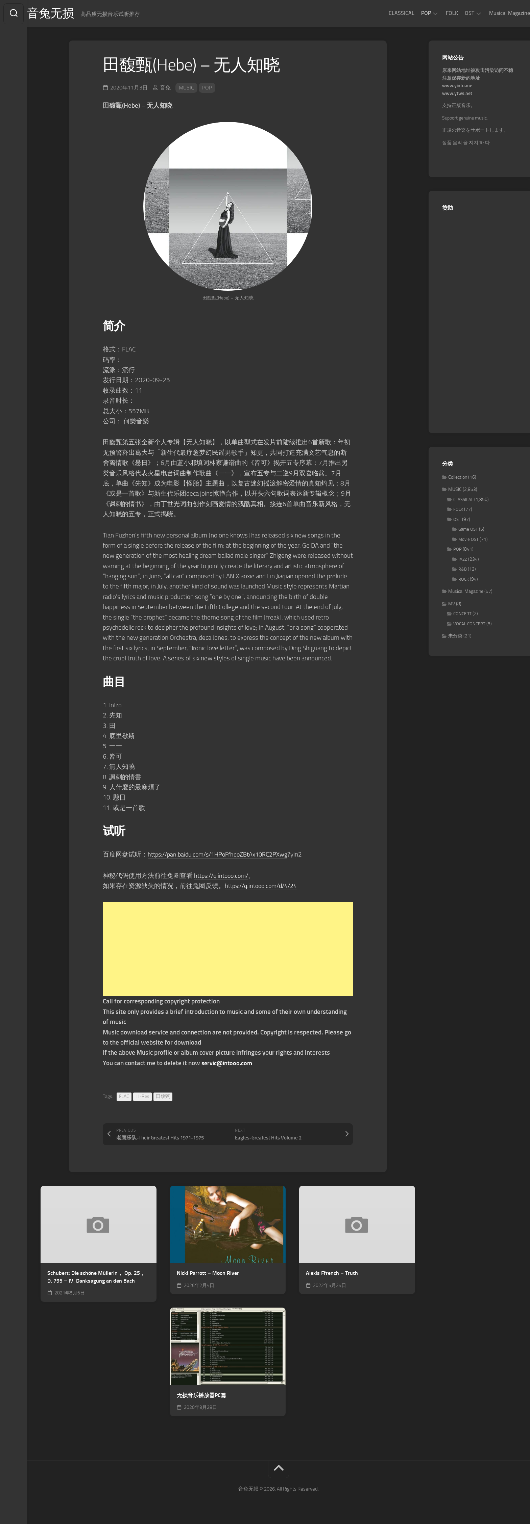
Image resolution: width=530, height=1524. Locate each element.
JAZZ (462, 559)
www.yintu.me (457, 86)
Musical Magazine (496, 13)
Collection (457, 478)
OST (456, 13)
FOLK (438, 13)
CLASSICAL (388, 13)
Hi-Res (142, 1097)
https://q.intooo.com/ (223, 876)
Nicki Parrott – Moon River (208, 1274)
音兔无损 (65, 14)
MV (451, 604)
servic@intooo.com (228, 1064)
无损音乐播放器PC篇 (201, 1396)
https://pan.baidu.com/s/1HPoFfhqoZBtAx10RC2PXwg (222, 855)
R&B (462, 570)
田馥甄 (163, 1097)
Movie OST (468, 540)
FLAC (124, 1097)
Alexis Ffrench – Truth (332, 1274)
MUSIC (186, 88)
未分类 (455, 637)
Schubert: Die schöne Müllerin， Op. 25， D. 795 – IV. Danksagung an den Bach (96, 1278)
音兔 (165, 88)
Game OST (468, 530)
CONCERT (462, 614)
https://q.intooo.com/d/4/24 (264, 886)
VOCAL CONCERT (469, 624)
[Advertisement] (228, 950)
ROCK (463, 579)
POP (412, 13)
